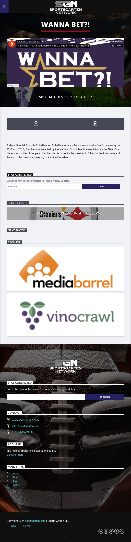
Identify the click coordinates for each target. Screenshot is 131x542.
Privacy (27, 526)
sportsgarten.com (35, 520)
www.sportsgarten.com (25, 420)
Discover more (17, 455)
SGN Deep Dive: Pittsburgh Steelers (66, 213)
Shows (15, 477)
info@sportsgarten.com (25, 426)
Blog (14, 481)
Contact (16, 485)
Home (15, 473)
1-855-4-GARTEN (22, 432)
